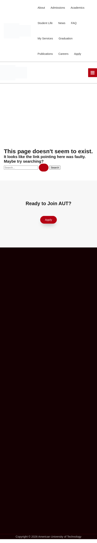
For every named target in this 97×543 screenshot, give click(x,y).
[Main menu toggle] (92, 72)
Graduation (65, 38)
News (61, 23)
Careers (63, 53)
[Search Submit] (43, 168)
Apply (77, 53)
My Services (45, 38)
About (41, 7)
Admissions (58, 7)
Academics (77, 7)
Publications (45, 53)
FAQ (74, 23)
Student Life (45, 23)
